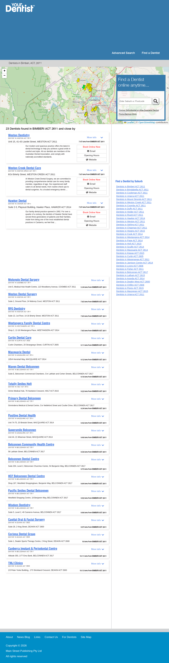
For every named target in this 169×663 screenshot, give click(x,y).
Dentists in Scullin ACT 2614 (130, 247)
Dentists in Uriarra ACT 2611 (130, 196)
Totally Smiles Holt (20, 384)
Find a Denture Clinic (128, 114)
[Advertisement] (104, 25)
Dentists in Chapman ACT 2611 (131, 228)
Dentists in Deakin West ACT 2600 (133, 281)
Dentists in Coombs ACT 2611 (131, 205)
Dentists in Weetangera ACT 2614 (132, 237)
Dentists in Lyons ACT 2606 (129, 266)
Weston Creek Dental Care (24, 168)
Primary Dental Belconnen (24, 398)
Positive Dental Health (22, 415)
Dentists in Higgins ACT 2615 (130, 231)
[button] (83, 108)
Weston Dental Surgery (22, 294)
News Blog (23, 637)
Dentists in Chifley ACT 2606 (130, 285)
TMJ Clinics (15, 563)
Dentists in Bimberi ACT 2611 (130, 186)
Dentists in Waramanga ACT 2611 (132, 259)
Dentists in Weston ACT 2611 (130, 221)
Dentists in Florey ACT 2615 (130, 288)
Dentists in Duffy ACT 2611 (129, 208)
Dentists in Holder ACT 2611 (130, 212)
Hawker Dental (17, 201)
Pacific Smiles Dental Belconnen (28, 490)
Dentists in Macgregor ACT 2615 (132, 291)
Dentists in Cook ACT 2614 (129, 234)
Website (93, 159)
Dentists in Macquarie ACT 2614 (132, 250)
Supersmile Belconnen (22, 430)
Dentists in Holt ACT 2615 (128, 243)
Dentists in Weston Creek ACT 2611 (134, 202)
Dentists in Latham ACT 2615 (130, 275)
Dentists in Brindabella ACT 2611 (132, 189)
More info (91, 137)
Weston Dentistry (19, 135)
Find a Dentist (151, 53)
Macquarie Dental (19, 352)
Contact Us (51, 637)
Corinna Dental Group (21, 534)
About (9, 637)
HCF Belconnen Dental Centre (26, 476)
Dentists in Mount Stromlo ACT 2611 (134, 199)
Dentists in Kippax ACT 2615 (130, 253)
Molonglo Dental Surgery (23, 279)
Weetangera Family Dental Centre (29, 323)
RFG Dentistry (16, 308)
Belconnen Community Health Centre (31, 444)
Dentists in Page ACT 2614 (129, 240)
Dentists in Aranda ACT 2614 (130, 278)
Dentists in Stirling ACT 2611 (130, 224)
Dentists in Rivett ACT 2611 (129, 215)
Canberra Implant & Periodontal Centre (32, 548)
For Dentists (69, 637)
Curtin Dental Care (19, 337)
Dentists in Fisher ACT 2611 (130, 269)
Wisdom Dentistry (19, 505)
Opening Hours (91, 155)
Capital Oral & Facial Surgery (26, 519)
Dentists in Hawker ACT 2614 (130, 218)
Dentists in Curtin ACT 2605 (130, 256)
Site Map (86, 637)
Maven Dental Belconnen (23, 366)
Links (37, 637)
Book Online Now (91, 147)
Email (92, 151)
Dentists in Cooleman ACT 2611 (132, 193)
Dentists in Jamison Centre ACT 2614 (134, 262)
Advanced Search (123, 53)
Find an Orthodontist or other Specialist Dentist (139, 110)
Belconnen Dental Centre (23, 459)
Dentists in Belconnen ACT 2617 (132, 272)
